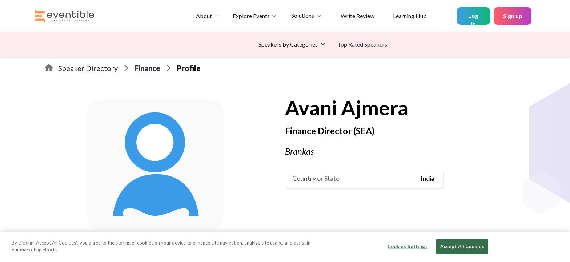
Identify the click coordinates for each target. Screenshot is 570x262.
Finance (147, 68)
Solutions (302, 15)
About (204, 15)
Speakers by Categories (288, 44)
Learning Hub (410, 15)
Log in (473, 18)
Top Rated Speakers (362, 44)
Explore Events (251, 15)
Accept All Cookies (462, 246)
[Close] (558, 246)
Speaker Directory (88, 68)
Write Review (357, 15)
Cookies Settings (408, 246)
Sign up (512, 15)
